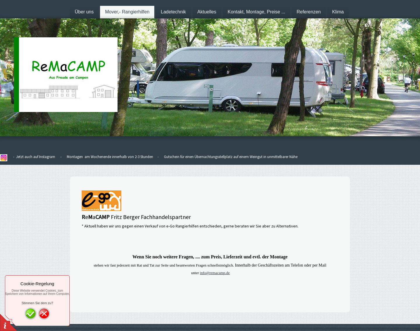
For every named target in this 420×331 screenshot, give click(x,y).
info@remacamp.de (215, 273)
